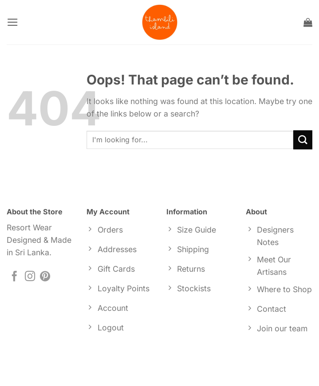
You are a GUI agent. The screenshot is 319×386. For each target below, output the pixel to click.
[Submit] (302, 139)
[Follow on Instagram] (30, 277)
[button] (13, 22)
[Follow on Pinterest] (45, 277)
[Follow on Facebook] (14, 277)
